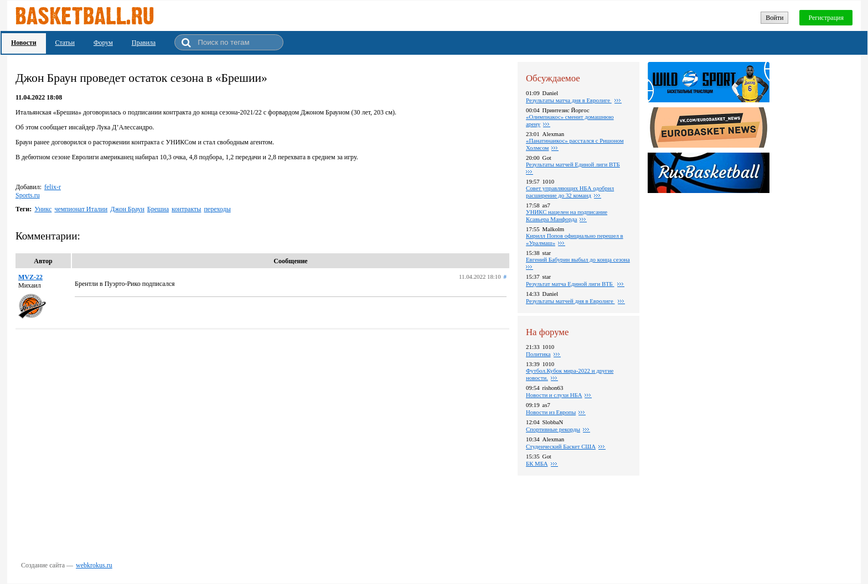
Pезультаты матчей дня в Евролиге (570, 301)
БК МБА (537, 463)
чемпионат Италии (80, 209)
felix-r (52, 187)
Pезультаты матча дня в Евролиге (569, 100)
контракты (186, 209)
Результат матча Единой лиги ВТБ (570, 283)
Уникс (42, 209)
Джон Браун (127, 209)
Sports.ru (28, 195)
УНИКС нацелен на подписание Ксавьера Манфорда (566, 215)
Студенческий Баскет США (561, 446)
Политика (538, 354)
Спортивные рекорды (553, 429)
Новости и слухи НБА (554, 395)
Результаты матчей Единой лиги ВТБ (573, 164)
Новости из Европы (551, 412)
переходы (217, 209)
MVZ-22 (30, 277)
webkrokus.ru (94, 565)
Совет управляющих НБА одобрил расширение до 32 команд (570, 192)
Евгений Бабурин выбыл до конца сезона (578, 259)
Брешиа (158, 209)
